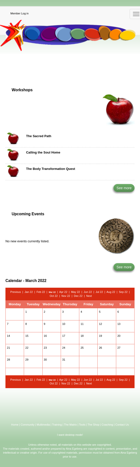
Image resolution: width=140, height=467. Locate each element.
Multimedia (43, 424)
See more (124, 188)
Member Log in (19, 13)
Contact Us (122, 424)
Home (14, 424)
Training (57, 424)
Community (27, 424)
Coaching (107, 424)
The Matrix (70, 424)
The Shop (93, 424)
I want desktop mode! (70, 434)
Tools (82, 424)
